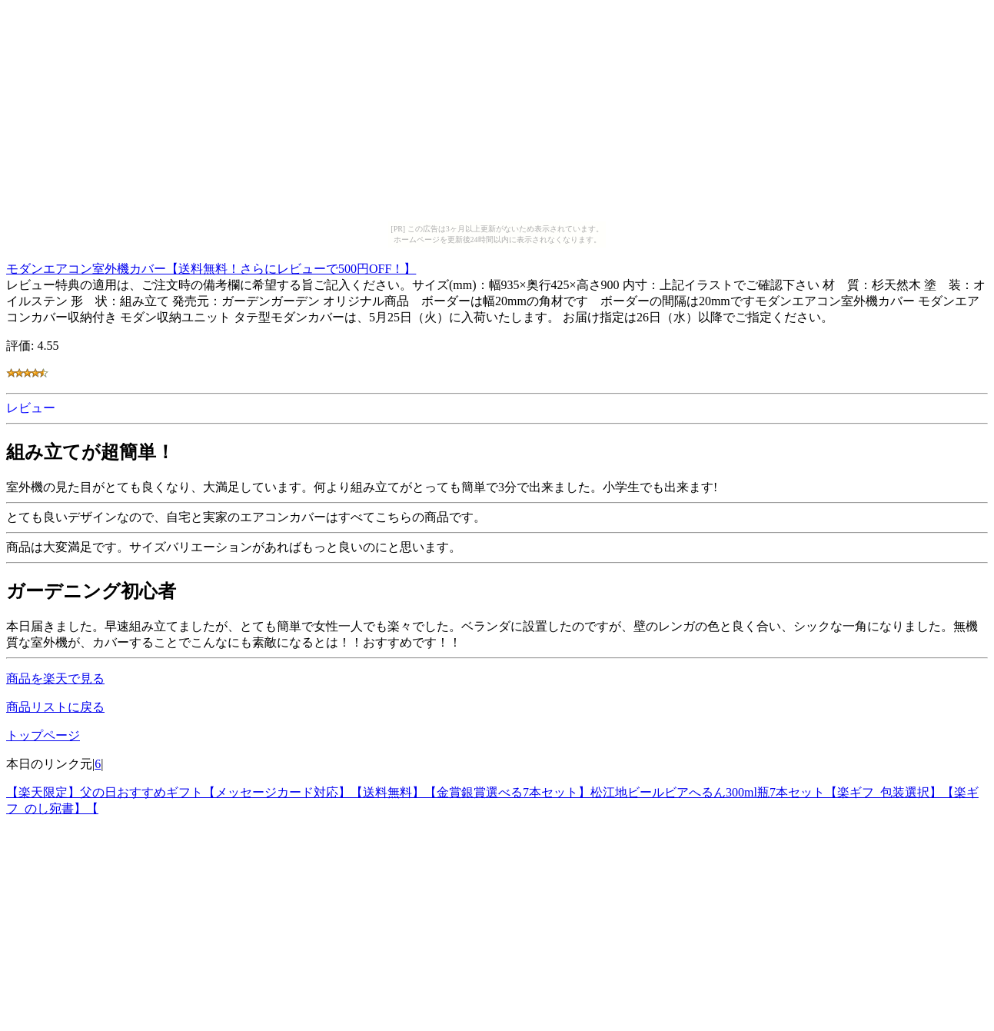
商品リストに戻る (55, 706)
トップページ (43, 735)
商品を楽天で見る (55, 678)
